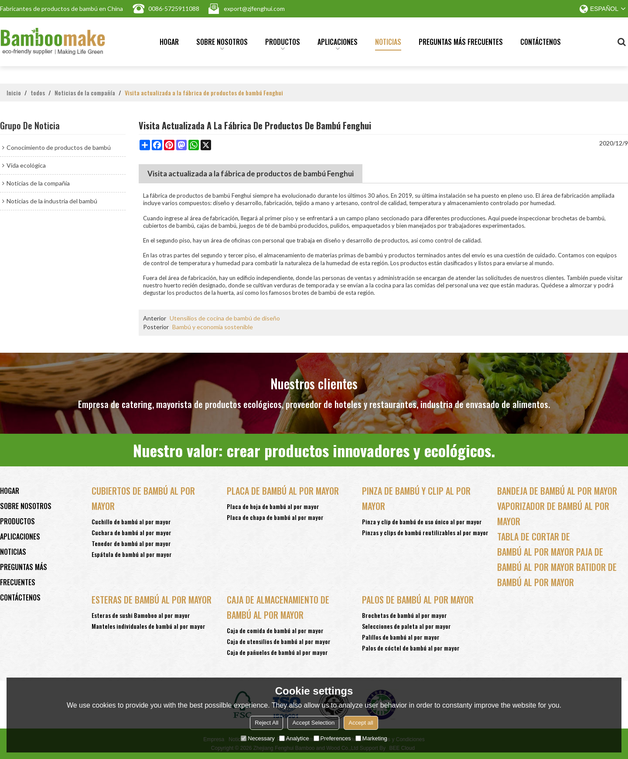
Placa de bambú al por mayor (283, 490)
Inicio (14, 92)
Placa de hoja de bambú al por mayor (273, 506)
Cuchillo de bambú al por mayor (131, 521)
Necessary (257, 738)
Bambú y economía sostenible (212, 327)
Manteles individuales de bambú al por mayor (148, 626)
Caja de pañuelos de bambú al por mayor (277, 652)
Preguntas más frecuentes (461, 42)
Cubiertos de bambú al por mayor (143, 498)
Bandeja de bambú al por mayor (557, 490)
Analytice (294, 738)
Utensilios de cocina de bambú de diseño (225, 318)
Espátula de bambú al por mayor (132, 554)
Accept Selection (313, 722)
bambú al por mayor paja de (550, 551)
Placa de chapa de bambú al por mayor (275, 517)
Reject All (266, 722)
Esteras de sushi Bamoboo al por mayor (141, 615)
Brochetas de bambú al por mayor (404, 615)
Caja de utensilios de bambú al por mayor (279, 641)
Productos (282, 44)
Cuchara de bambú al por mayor (131, 532)
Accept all (360, 722)
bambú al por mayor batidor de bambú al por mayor (557, 574)
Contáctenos (540, 42)
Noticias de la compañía (85, 92)
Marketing (371, 738)
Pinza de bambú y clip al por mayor (416, 498)
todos (38, 92)
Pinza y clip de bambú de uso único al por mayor (422, 521)
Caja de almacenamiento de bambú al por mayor (278, 607)
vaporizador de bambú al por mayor (553, 513)
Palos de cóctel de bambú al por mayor (411, 647)
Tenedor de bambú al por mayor (131, 543)
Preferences (332, 738)
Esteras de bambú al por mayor (152, 599)
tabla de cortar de (533, 536)
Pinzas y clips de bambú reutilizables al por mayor (425, 532)
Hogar (169, 42)
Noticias (388, 42)
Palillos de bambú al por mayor (401, 636)
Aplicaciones (337, 44)
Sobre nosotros (222, 44)
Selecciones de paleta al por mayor (406, 626)
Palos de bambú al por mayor (418, 599)
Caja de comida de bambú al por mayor (275, 630)
